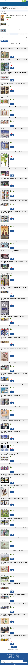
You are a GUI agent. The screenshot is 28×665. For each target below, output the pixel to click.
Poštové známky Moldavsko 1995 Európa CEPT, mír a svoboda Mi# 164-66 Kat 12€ (12, 421)
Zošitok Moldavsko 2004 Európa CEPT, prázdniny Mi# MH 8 (14, 574)
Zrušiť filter (25, 40)
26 (16, 43)
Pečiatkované (3, 11)
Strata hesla (17, 656)
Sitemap (18, 657)
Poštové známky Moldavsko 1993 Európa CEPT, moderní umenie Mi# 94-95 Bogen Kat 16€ (13, 453)
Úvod (1, 8)
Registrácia (17, 655)
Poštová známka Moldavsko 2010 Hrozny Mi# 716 (11, 151)
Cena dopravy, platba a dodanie (17, 2)
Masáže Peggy (14, 664)
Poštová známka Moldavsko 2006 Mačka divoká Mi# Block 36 (14, 508)
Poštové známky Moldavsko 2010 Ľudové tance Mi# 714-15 (13, 168)
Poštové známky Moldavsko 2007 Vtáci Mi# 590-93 (12, 498)
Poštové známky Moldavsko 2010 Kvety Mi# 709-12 (12, 189)
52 (17, 43)
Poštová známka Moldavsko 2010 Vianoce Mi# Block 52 (13, 128)
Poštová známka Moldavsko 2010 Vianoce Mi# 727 (12, 140)
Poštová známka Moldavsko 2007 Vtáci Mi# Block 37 (12, 485)
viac (6, 51)
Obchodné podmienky (10, 657)
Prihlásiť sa (17, 654)
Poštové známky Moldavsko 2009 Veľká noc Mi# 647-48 (13, 316)
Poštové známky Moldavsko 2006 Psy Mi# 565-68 (11, 518)
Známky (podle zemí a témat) (6, 8)
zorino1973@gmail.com (21, 658)
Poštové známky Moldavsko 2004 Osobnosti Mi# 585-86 (13, 594)
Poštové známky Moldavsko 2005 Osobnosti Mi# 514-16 (13, 626)
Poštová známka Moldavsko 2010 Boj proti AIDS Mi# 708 (16, 29)
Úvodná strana (18, 653)
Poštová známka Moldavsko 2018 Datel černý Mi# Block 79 (13, 527)
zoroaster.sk (3, 0)
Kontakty (24, 2)
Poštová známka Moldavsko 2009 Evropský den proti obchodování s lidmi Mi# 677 (12, 251)
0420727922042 (9, 658)
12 (15, 43)
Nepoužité (2, 9)
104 (19, 43)
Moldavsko (14, 8)
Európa (12, 8)
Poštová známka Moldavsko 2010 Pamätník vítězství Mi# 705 (14, 224)
